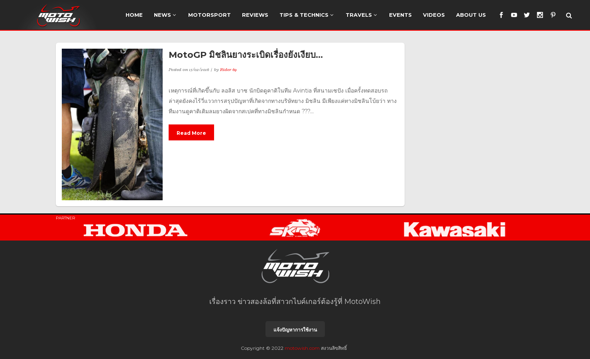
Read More (191, 133)
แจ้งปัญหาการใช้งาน (295, 330)
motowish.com (302, 348)
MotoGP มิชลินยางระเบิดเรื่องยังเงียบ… (246, 54)
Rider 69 (228, 69)
